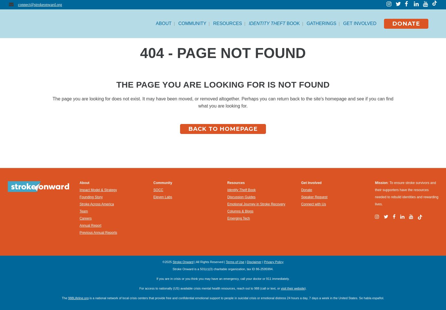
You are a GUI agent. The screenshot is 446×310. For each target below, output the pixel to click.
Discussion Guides (241, 197)
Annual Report (91, 226)
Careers (86, 218)
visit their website (293, 288)
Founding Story (91, 197)
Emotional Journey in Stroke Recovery (256, 204)
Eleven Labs (162, 197)
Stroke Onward (183, 262)
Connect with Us (313, 204)
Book (241, 190)
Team (84, 211)
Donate (306, 190)
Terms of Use (235, 262)
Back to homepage (223, 128)
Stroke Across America (97, 204)
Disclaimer (254, 262)
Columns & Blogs (240, 211)
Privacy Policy (273, 262)
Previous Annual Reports (98, 233)
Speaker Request (314, 197)
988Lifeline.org (78, 298)
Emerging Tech (238, 218)
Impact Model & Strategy (98, 190)
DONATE (406, 23)
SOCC (158, 190)
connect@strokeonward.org (40, 5)
